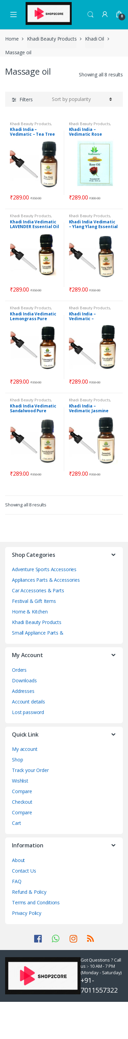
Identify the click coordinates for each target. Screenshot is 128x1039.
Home (11, 38)
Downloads (24, 680)
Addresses (23, 691)
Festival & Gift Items (34, 601)
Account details (28, 701)
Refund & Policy (29, 892)
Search (90, 14)
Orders (19, 670)
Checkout (22, 802)
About (18, 860)
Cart (16, 823)
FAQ (17, 881)
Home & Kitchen (30, 611)
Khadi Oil (94, 38)
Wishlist (20, 780)
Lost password (28, 712)
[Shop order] (82, 99)
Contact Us (24, 870)
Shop (17, 759)
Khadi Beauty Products (51, 38)
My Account (105, 14)
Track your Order (30, 770)
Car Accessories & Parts (38, 590)
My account (25, 749)
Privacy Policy (26, 913)
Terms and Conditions (36, 902)
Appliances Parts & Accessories (46, 580)
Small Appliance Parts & (37, 632)
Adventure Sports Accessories (44, 569)
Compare (22, 791)
